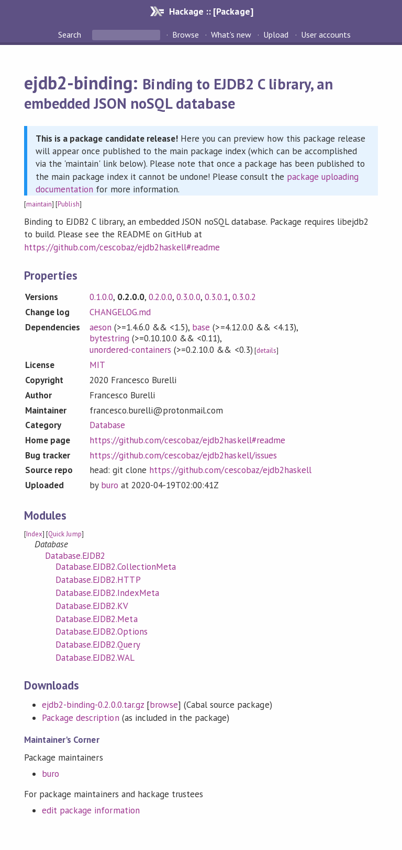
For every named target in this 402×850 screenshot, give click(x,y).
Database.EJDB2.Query (97, 644)
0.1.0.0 (101, 297)
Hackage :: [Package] (211, 11)
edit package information (91, 810)
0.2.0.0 (160, 297)
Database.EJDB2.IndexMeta (107, 593)
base (201, 327)
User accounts (326, 34)
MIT (97, 365)
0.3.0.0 (188, 297)
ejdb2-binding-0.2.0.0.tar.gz (93, 704)
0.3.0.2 (244, 297)
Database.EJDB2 (75, 555)
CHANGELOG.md (120, 312)
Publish (68, 204)
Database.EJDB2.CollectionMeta (115, 566)
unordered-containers (130, 349)
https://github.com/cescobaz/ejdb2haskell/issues (183, 455)
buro (109, 485)
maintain (39, 204)
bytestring (109, 338)
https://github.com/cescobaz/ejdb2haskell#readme (122, 247)
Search (70, 34)
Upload (275, 34)
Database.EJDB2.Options (101, 631)
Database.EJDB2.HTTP (97, 579)
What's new (231, 34)
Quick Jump (64, 534)
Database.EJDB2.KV (91, 606)
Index (34, 534)
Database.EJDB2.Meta (96, 619)
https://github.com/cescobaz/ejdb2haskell (230, 470)
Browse (185, 34)
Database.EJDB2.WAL (95, 657)
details (266, 350)
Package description (80, 717)
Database (107, 425)
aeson (100, 327)
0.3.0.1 (216, 297)
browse (164, 704)
